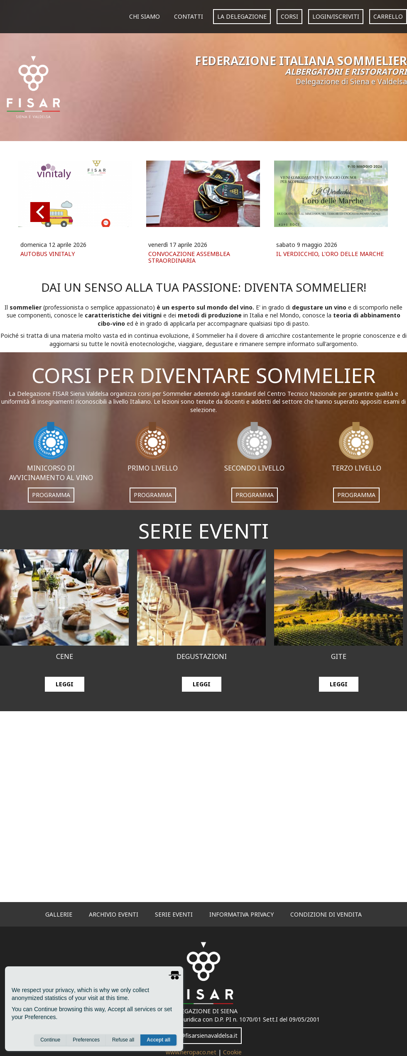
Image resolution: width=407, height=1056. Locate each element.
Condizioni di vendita (326, 914)
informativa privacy (241, 914)
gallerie (58, 914)
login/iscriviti (335, 16)
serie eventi (174, 914)
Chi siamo (144, 16)
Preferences (86, 1040)
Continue (50, 1040)
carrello (388, 16)
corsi (289, 16)
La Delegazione (242, 16)
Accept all (158, 1040)
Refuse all (123, 1040)
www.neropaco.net (192, 1052)
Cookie (232, 1052)
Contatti (188, 16)
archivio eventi (113, 914)
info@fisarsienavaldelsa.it (203, 1035)
